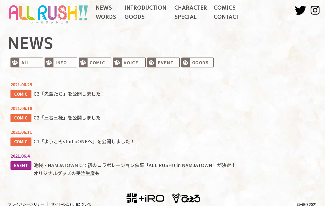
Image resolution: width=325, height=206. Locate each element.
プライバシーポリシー (26, 199)
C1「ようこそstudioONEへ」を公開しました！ (78, 138)
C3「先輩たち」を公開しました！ (66, 93)
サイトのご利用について (71, 199)
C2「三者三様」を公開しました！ (66, 116)
